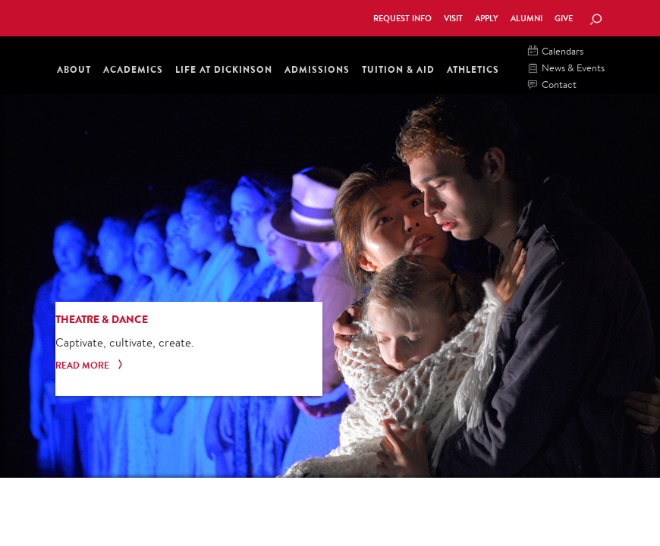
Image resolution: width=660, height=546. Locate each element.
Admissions (317, 69)
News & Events (566, 68)
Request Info (402, 18)
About (74, 69)
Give (564, 18)
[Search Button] (595, 20)
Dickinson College (124, 16)
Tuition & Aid (398, 69)
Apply (486, 18)
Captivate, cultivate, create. (124, 342)
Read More (90, 365)
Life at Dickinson (223, 69)
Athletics (473, 69)
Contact (552, 85)
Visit (453, 18)
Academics (133, 69)
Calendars (555, 52)
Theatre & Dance (101, 319)
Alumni (526, 18)
